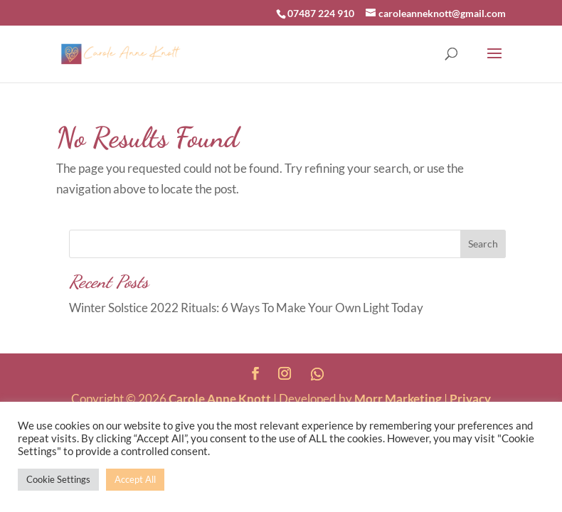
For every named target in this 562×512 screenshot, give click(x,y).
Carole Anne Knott (220, 398)
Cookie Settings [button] (58, 479)
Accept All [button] (135, 479)
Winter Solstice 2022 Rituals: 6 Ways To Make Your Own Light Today (246, 307)
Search (483, 244)
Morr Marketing (398, 398)
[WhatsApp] (317, 374)
